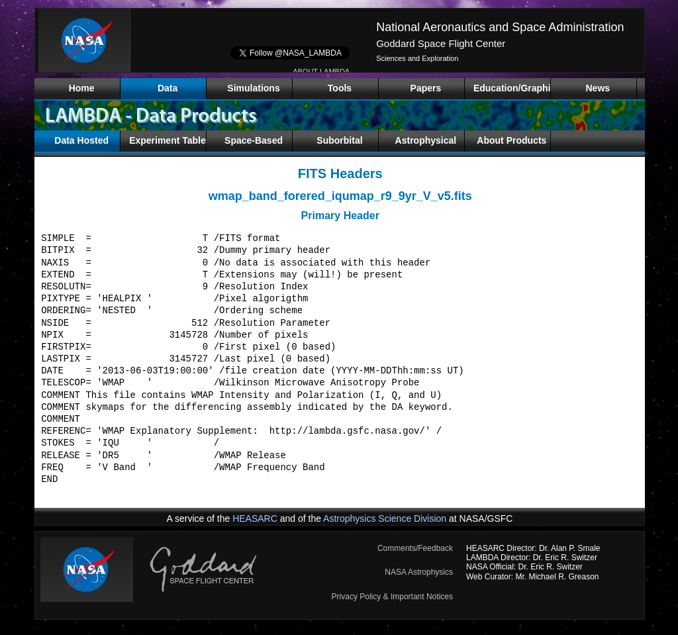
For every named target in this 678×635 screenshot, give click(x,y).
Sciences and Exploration (417, 58)
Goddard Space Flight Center (440, 43)
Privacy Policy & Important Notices (392, 596)
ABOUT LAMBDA (321, 71)
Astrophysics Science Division (384, 518)
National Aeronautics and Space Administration (500, 27)
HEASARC (254, 518)
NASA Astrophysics (419, 572)
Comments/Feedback (415, 548)
